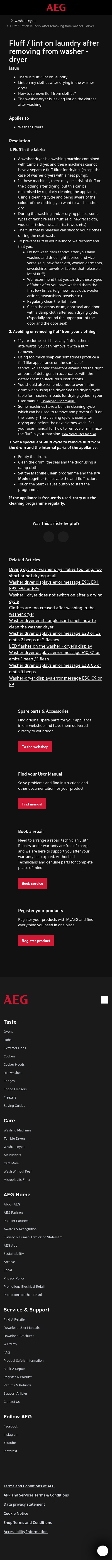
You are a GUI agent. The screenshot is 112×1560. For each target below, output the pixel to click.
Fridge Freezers (15, 1089)
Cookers (10, 1056)
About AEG (12, 1204)
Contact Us (12, 1401)
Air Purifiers (12, 1154)
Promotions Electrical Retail (24, 1286)
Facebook (11, 1426)
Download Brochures (19, 1335)
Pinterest (10, 1451)
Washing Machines (17, 1130)
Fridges (9, 1080)
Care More (11, 1163)
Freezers (10, 1097)
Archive (9, 1261)
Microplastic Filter (17, 1179)
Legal (8, 1270)
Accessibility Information (26, 1531)
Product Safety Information (24, 1360)
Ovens (8, 1031)
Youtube (10, 1442)
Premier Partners (16, 1220)
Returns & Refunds (17, 1385)
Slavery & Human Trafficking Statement (33, 1237)
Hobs (8, 1039)
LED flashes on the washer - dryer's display (50, 646)
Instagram (11, 1434)
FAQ (7, 1352)
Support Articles (16, 1393)
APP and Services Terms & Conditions (36, 1495)
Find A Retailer (15, 1319)
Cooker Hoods (14, 1064)
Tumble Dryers (15, 1138)
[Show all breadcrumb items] (7, 20)
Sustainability (14, 1253)
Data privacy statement (24, 1504)
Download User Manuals (22, 1327)
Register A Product (18, 1377)
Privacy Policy (14, 1278)
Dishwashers (13, 1072)
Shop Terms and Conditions (28, 1522)
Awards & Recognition (20, 1228)
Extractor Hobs (15, 1048)
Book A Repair (14, 1368)
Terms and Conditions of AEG (29, 1485)
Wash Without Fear (18, 1171)
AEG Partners (14, 1212)
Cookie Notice (16, 1513)
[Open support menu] (102, 1550)
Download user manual (58, 401)
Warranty (10, 1344)
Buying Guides (14, 1105)
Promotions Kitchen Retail (23, 1294)
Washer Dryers (14, 1146)
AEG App (10, 1245)
